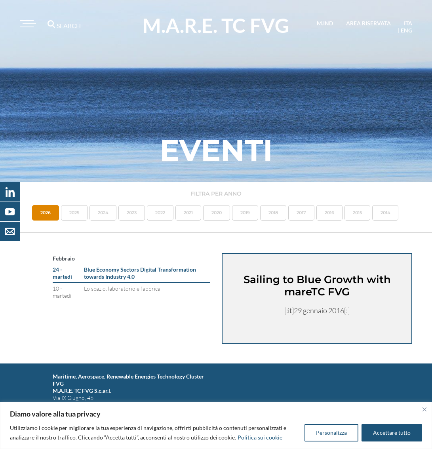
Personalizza (331, 432)
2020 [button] (216, 212)
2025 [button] (74, 212)
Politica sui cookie (260, 437)
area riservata (368, 23)
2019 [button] (245, 212)
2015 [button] (357, 212)
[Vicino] (424, 409)
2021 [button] (188, 212)
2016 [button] (329, 212)
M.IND (325, 23)
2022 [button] (160, 212)
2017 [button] (301, 212)
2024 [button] (103, 212)
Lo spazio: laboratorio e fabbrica (122, 288)
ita (408, 23)
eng (406, 30)
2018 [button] (273, 212)
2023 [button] (132, 212)
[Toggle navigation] (27, 24)
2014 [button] (385, 212)
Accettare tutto (392, 432)
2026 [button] (45, 212)
